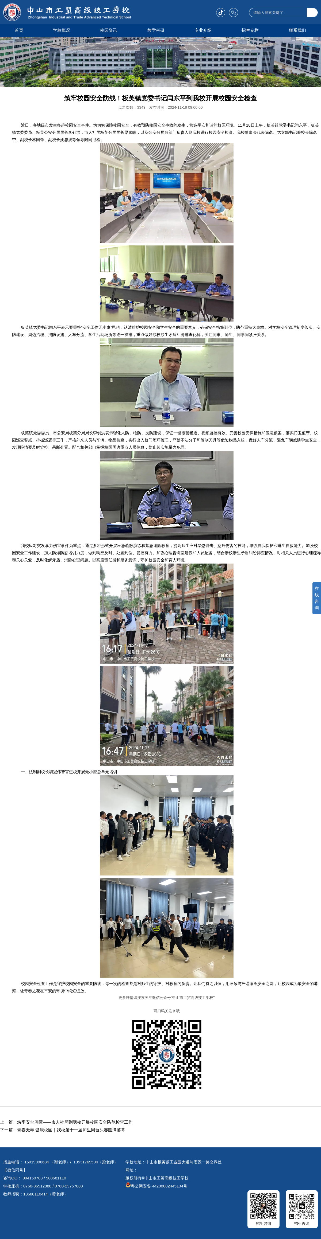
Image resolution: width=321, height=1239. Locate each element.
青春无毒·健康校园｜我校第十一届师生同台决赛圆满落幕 (71, 1130)
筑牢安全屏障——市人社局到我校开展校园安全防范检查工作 (75, 1122)
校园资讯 (108, 30)
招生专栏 (250, 30)
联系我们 (297, 30)
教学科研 (156, 30)
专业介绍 (203, 30)
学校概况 (61, 30)
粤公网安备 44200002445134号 (156, 1186)
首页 (19, 30)
